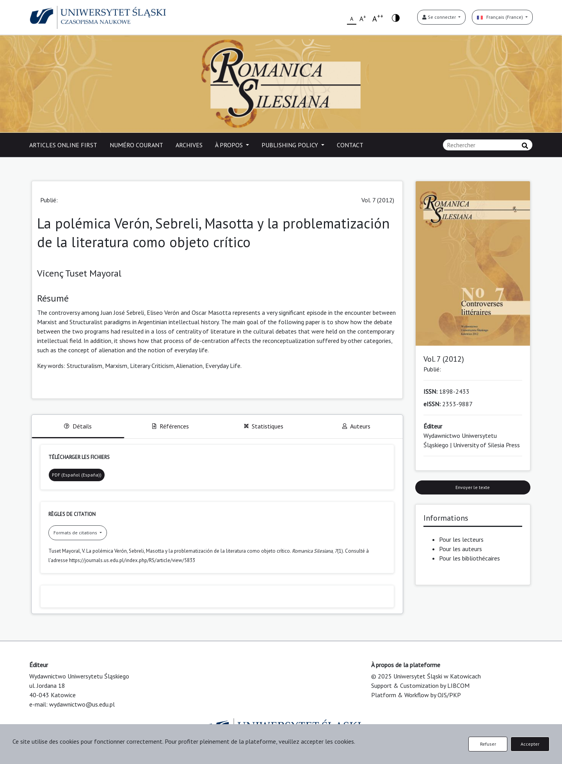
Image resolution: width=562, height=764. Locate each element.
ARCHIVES (189, 145)
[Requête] (487, 144)
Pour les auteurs (460, 549)
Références (170, 426)
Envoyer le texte (472, 487)
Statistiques (263, 426)
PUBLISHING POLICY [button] (290, 145)
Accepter (530, 744)
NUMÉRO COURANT (136, 145)
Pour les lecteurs (461, 539)
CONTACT (350, 145)
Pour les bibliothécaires (469, 558)
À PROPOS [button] (229, 145)
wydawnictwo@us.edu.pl (82, 704)
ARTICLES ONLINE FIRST (63, 145)
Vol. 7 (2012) (377, 200)
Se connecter (439, 17)
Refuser (488, 744)
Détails (78, 426)
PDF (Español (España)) (76, 475)
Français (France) (500, 17)
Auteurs (356, 426)
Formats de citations (75, 533)
